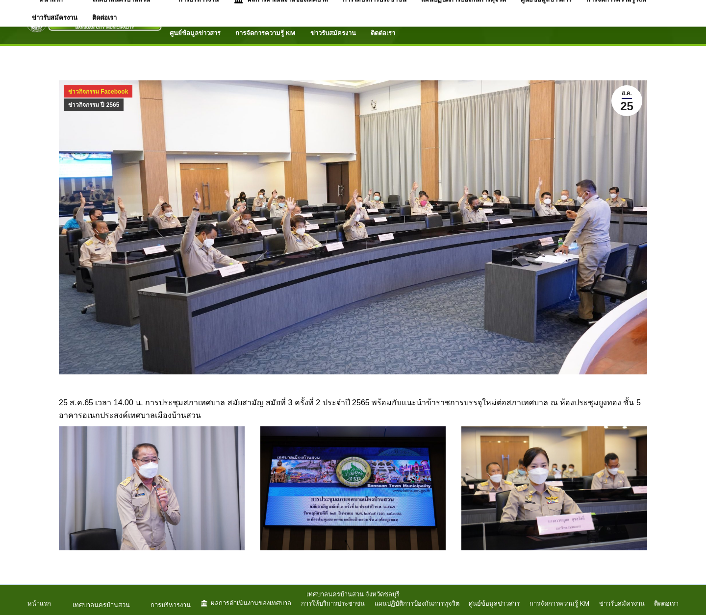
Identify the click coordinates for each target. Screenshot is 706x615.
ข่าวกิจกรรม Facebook (98, 91)
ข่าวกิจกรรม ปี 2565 (93, 104)
